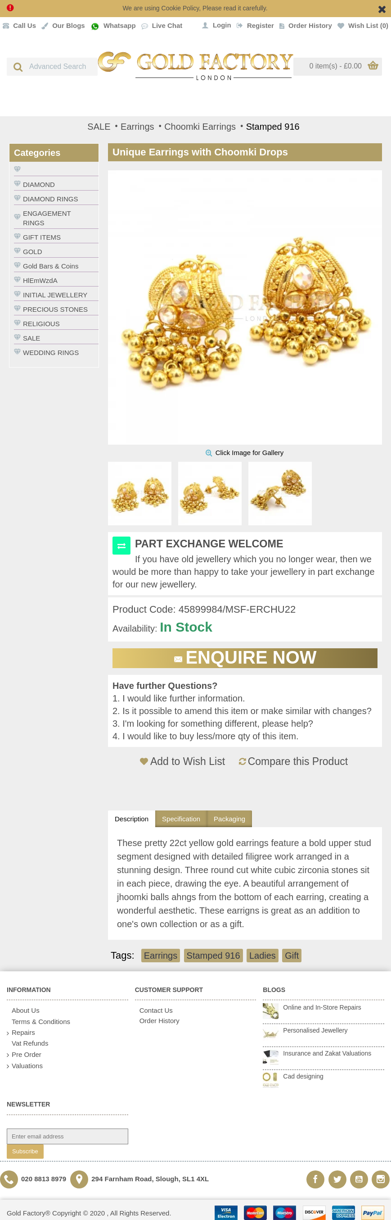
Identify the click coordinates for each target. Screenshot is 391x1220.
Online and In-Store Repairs (322, 1007)
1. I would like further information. (178, 698)
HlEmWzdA (40, 280)
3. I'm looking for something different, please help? (212, 723)
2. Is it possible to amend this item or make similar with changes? (242, 711)
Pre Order (24, 1055)
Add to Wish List (187, 761)
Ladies (262, 956)
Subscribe (25, 1151)
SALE (31, 338)
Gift (292, 956)
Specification (181, 819)
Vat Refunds (27, 1043)
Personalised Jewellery (315, 1030)
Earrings (160, 956)
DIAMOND (39, 184)
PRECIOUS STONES (55, 309)
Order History (157, 1020)
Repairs (21, 1033)
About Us (23, 1010)
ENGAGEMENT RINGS (47, 218)
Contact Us (154, 1010)
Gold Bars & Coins (50, 266)
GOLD (32, 251)
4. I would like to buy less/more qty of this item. (205, 736)
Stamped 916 (213, 956)
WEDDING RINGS (51, 352)
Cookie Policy (180, 8)
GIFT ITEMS (42, 237)
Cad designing (303, 1076)
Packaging (229, 819)
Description (131, 819)
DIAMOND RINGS (50, 199)
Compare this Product (298, 761)
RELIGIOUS (41, 324)
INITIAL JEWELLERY (55, 295)
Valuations (25, 1066)
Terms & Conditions (38, 1022)
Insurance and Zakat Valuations (327, 1053)
